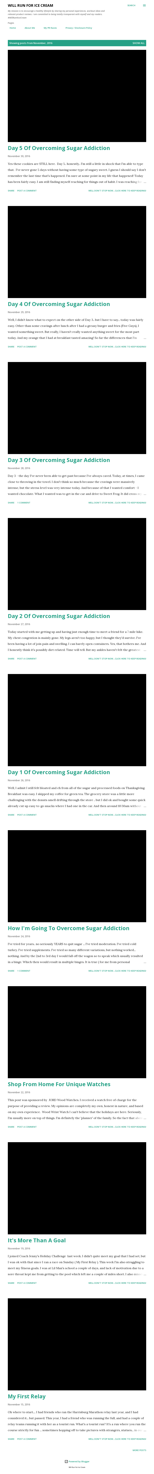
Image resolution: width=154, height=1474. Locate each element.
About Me (28, 27)
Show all (139, 43)
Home (11, 27)
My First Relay (27, 1396)
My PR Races (48, 27)
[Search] (131, 5)
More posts (139, 1450)
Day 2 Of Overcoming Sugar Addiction (59, 616)
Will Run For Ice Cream (30, 5)
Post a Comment (27, 190)
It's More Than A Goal (37, 1240)
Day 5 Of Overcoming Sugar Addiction (59, 148)
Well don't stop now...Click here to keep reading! (117, 190)
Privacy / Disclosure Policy (77, 27)
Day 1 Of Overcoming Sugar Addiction (59, 772)
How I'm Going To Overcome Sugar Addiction (68, 928)
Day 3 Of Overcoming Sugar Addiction (59, 460)
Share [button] (11, 190)
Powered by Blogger (77, 1461)
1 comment (23, 502)
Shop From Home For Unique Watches (59, 1084)
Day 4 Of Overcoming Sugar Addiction (59, 304)
